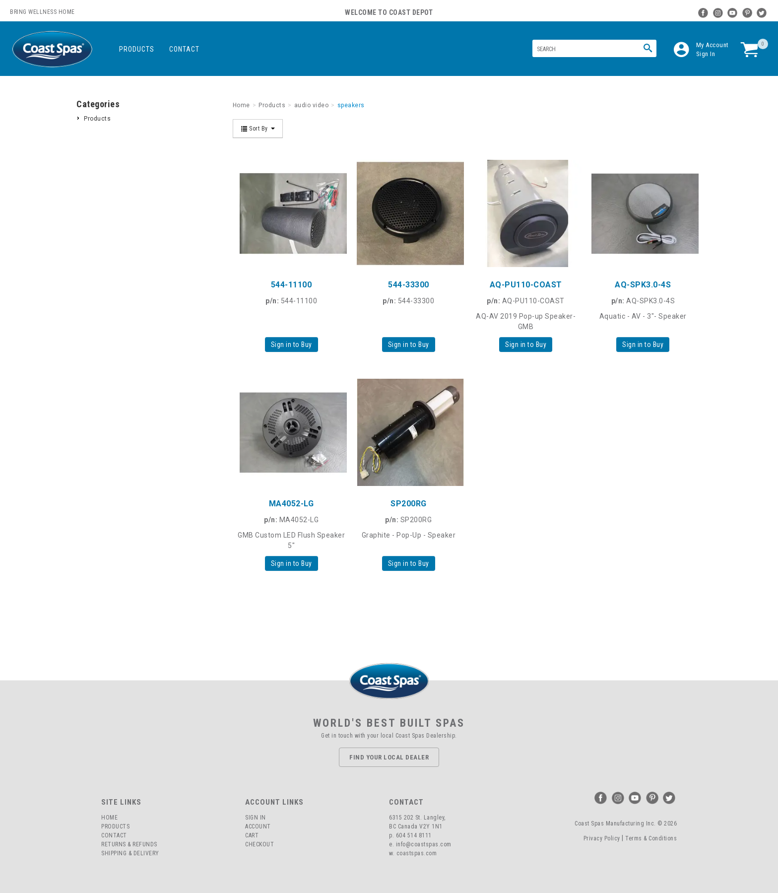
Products (136, 49)
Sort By (258, 128)
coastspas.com (416, 853)
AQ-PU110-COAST (526, 284)
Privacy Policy (602, 838)
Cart (252, 835)
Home (109, 817)
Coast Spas (52, 49)
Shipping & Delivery (130, 853)
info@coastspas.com (424, 844)
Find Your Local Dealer (389, 757)
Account (258, 826)
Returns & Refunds (129, 844)
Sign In (705, 54)
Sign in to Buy (291, 344)
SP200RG (408, 503)
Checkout (259, 844)
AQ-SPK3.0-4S (643, 284)
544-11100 (291, 284)
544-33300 (408, 284)
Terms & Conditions (651, 838)
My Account (712, 45)
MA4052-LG (291, 503)
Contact (184, 49)
